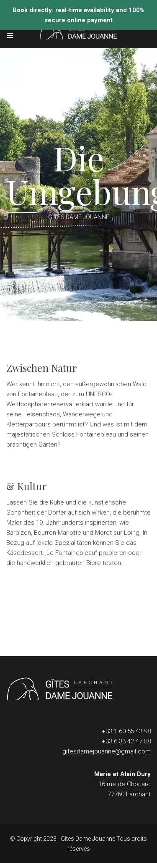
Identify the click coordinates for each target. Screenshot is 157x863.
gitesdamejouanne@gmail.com (106, 751)
